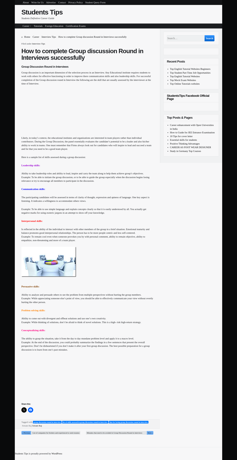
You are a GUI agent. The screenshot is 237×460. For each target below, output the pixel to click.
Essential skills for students (183, 140)
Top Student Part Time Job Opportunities (190, 72)
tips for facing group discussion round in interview (129, 422)
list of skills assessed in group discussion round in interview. (85, 422)
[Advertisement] (87, 113)
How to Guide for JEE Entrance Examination (192, 132)
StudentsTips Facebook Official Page (188, 97)
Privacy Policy (75, 2)
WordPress (57, 453)
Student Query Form (95, 2)
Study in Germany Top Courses (185, 151)
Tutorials (38, 26)
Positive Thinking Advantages (185, 143)
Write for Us (37, 2)
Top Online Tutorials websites (185, 83)
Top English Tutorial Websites (185, 76)
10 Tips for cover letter (181, 136)
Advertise (51, 2)
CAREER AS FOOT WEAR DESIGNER (190, 147)
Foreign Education (54, 26)
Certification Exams (76, 26)
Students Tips (42, 12)
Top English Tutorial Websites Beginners (190, 69)
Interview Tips (38, 43)
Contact (62, 2)
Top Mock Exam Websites (183, 80)
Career (26, 26)
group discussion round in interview (47, 422)
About (26, 2)
